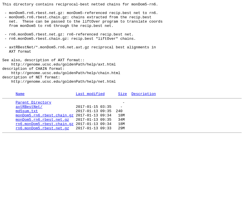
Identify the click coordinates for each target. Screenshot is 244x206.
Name (20, 111)
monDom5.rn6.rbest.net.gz (42, 141)
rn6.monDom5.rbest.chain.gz (45, 146)
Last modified (90, 111)
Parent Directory (33, 121)
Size (122, 111)
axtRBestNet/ (29, 126)
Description (143, 111)
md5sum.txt (27, 131)
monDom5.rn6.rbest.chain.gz (45, 136)
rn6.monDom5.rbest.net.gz (42, 151)
